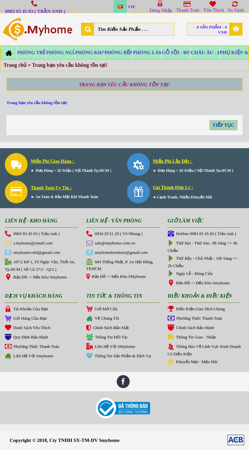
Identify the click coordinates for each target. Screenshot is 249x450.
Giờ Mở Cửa (102, 309)
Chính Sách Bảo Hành (191, 328)
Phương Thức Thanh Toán (32, 346)
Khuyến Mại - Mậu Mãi (193, 362)
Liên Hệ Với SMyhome (110, 346)
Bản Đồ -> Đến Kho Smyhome (36, 277)
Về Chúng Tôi (102, 319)
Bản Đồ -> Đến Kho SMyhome (116, 276)
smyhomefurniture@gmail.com (117, 252)
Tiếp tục (224, 125)
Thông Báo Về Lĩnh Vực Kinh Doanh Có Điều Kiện (204, 349)
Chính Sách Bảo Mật (107, 328)
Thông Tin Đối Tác (107, 337)
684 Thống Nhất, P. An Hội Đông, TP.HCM (119, 265)
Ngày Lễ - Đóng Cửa (190, 274)
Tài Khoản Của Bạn (26, 309)
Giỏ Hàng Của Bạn (26, 318)
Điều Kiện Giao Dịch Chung (196, 309)
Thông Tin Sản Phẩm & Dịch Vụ (118, 356)
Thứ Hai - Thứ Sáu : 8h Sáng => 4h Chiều (202, 246)
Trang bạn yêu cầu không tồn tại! (69, 65)
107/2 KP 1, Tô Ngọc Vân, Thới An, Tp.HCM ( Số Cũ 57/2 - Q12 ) (40, 265)
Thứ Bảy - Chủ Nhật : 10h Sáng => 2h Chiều (202, 261)
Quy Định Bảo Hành (26, 337)
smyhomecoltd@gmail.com (32, 252)
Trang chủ (15, 65)
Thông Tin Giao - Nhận (192, 337)
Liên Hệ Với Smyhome (29, 356)
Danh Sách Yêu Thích (27, 328)
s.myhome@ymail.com (29, 243)
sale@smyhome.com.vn (110, 243)
